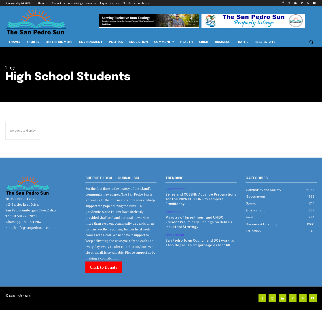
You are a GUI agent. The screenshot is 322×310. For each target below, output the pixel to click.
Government (174, 189)
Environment (174, 235)
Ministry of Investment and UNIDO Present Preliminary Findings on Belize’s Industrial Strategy (198, 222)
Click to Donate (103, 267)
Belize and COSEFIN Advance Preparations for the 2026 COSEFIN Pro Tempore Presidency (200, 199)
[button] (311, 41)
